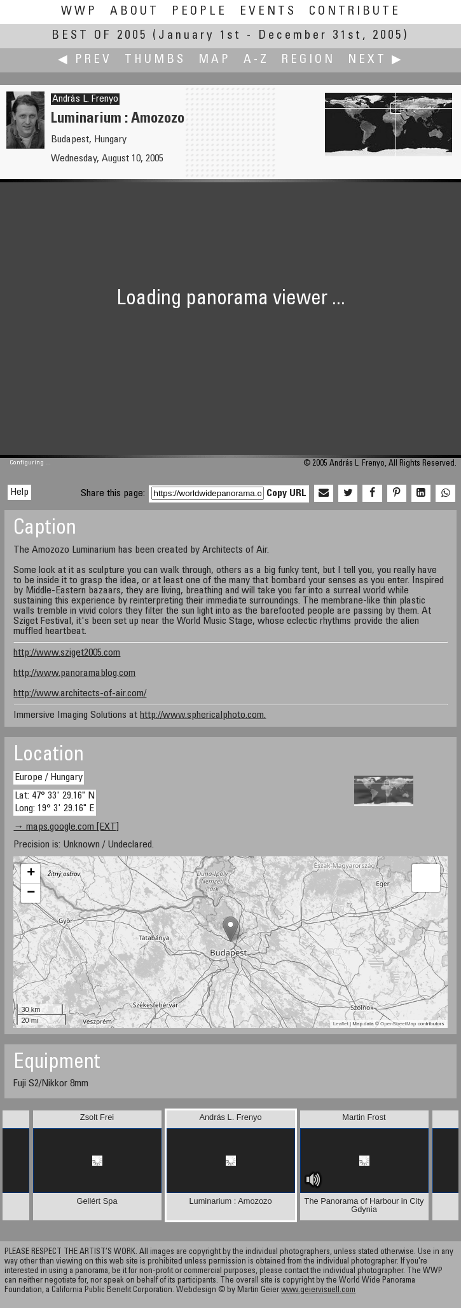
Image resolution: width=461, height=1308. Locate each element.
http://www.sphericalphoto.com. (203, 715)
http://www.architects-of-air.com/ (79, 694)
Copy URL (286, 494)
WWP (79, 12)
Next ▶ (376, 60)
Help (19, 492)
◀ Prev (85, 60)
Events (268, 12)
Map (214, 60)
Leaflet (340, 1024)
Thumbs (155, 60)
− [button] (31, 893)
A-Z (256, 60)
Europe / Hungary (49, 777)
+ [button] (31, 873)
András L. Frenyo (85, 99)
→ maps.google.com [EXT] (66, 827)
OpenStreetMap (398, 1024)
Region (308, 60)
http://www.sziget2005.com (66, 653)
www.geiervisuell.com (318, 1290)
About (134, 12)
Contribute (355, 12)
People (199, 12)
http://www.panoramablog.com (74, 673)
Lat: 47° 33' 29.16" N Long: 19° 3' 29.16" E (55, 802)
